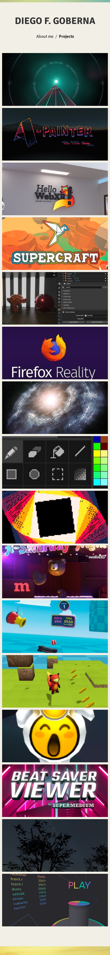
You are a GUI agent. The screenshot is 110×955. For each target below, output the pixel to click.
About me (44, 36)
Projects (66, 36)
